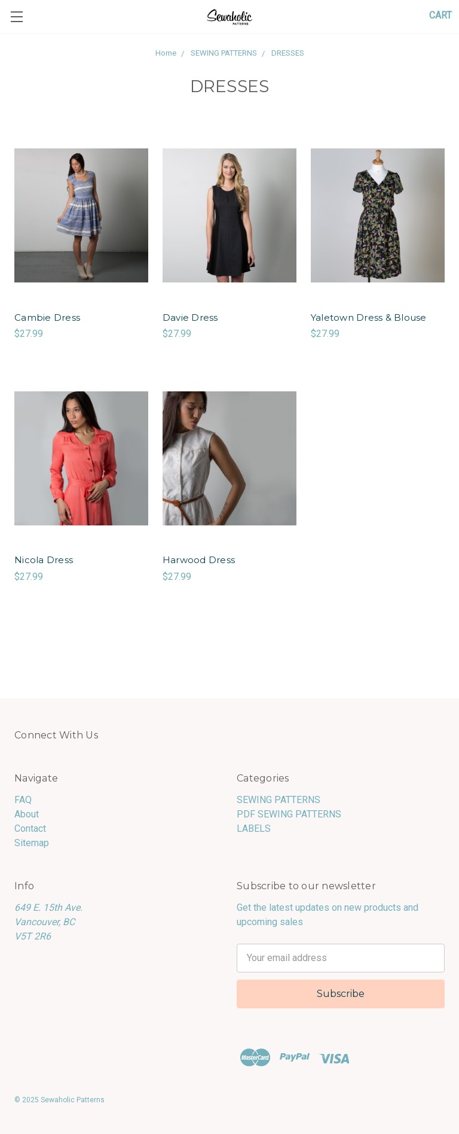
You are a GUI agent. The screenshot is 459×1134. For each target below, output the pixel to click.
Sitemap (31, 843)
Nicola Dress (43, 560)
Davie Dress (190, 317)
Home (165, 52)
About (26, 814)
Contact (30, 828)
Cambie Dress (47, 317)
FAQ (23, 799)
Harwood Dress (199, 560)
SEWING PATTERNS (224, 52)
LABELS (254, 828)
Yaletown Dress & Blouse (369, 317)
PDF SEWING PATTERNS (289, 814)
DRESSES (287, 52)
